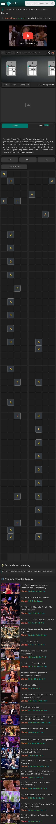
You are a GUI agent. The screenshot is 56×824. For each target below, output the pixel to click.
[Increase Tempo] (13, 52)
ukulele (22, 85)
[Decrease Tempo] (3, 52)
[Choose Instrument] (28, 85)
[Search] (52, 3)
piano (14, 85)
